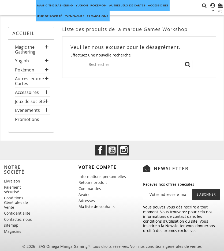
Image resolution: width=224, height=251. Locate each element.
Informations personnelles (102, 176)
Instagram (123, 150)
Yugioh (82, 5)
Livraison (12, 181)
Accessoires (158, 5)
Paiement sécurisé (12, 190)
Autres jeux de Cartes (127, 5)
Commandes (90, 188)
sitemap (11, 225)
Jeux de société (49, 16)
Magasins (12, 231)
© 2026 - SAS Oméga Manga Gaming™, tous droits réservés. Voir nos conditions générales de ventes (112, 246)
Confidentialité (17, 213)
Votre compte (98, 167)
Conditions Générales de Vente (16, 202)
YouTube (112, 150)
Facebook (100, 150)
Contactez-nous (18, 219)
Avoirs (84, 194)
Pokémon (98, 5)
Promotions (97, 16)
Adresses (87, 200)
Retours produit (93, 182)
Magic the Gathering (55, 5)
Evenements (74, 16)
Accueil (23, 33)
